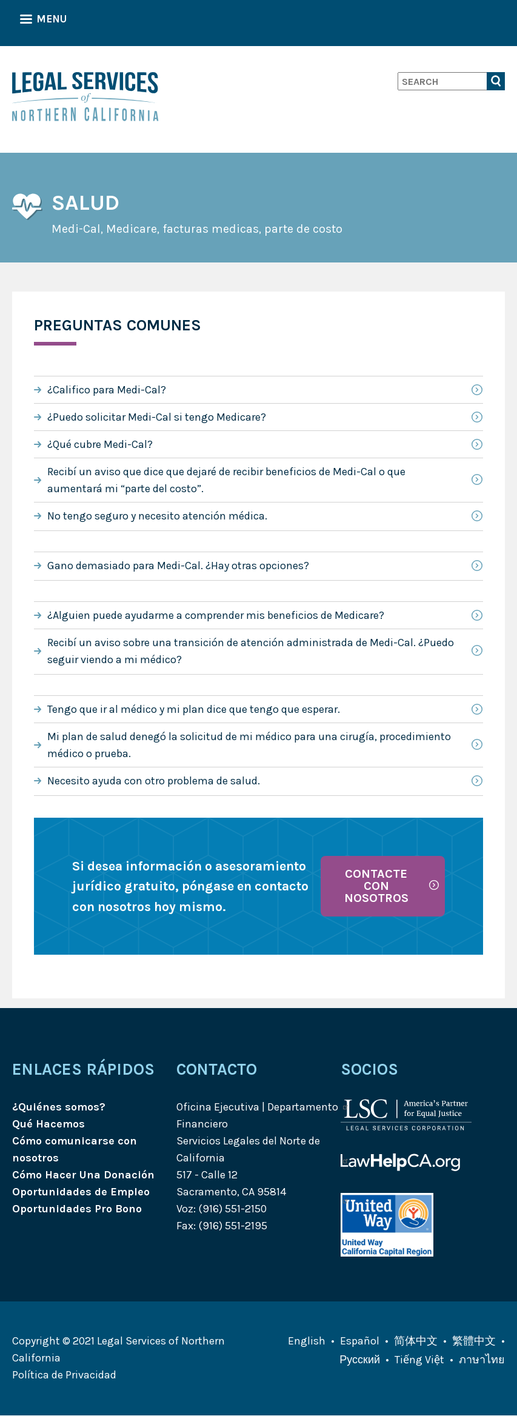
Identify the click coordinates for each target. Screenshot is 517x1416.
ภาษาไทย (482, 1359)
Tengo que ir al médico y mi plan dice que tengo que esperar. (193, 709)
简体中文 (416, 1341)
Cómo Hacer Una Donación (83, 1174)
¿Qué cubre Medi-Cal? (100, 444)
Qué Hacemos (48, 1123)
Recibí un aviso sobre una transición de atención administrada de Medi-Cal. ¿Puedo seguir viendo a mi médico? (250, 651)
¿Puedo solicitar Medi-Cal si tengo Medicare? (156, 417)
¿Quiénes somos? (58, 1107)
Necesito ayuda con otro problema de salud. (153, 780)
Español (359, 1341)
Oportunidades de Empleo (81, 1191)
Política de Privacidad (64, 1374)
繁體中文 (474, 1341)
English (306, 1341)
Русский (359, 1359)
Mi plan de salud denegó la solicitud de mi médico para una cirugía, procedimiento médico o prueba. (249, 745)
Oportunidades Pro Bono (77, 1208)
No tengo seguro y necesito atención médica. (157, 516)
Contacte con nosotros (376, 886)
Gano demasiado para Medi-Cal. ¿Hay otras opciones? (178, 565)
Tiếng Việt (419, 1359)
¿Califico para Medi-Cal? (106, 389)
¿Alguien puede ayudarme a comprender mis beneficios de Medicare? (215, 615)
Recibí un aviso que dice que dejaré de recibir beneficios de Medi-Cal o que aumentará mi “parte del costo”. (226, 480)
